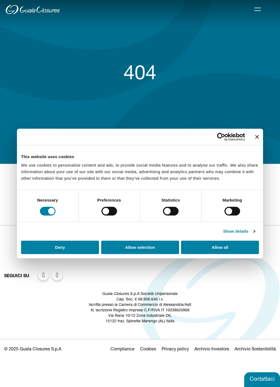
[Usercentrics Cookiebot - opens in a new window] (221, 137)
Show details (236, 231)
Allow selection (140, 247)
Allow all (220, 247)
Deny (60, 247)
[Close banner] (257, 137)
